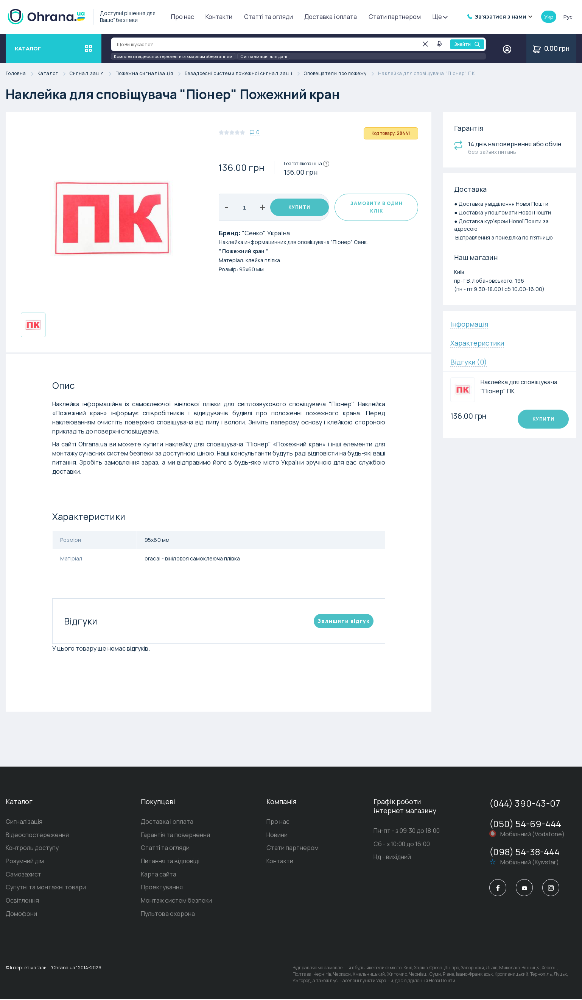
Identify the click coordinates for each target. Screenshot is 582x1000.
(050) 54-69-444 (525, 823)
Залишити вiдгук (343, 620)
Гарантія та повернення (175, 835)
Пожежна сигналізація (150, 74)
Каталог (53, 74)
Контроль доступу (32, 848)
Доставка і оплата (330, 17)
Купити (299, 207)
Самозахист (23, 875)
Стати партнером (395, 17)
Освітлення (22, 901)
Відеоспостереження (37, 835)
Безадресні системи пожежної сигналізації (244, 74)
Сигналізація (92, 74)
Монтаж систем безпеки (176, 901)
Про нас (182, 17)
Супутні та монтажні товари (46, 888)
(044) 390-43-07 (524, 803)
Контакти (218, 17)
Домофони (21, 915)
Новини (277, 835)
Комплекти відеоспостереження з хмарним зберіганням (173, 56)
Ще (440, 17)
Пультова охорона (168, 915)
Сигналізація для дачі (263, 56)
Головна (21, 74)
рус (567, 17)
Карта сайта (158, 875)
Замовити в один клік (376, 207)
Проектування (162, 888)
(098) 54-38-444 (524, 851)
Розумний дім (25, 861)
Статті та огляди (268, 17)
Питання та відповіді (170, 861)
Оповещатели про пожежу (341, 74)
